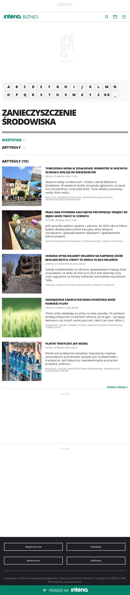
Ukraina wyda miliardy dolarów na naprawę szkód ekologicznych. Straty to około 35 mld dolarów (84, 258)
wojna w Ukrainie (103, 284)
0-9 (107, 94)
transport (51, 325)
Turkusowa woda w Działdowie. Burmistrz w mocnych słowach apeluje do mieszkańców (86, 170)
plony (82, 325)
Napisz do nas (33, 546)
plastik (62, 368)
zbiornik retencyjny (70, 197)
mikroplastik (111, 368)
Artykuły (11, 147)
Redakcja (96, 546)
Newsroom (33, 560)
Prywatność (88, 578)
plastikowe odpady (57, 370)
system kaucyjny (91, 241)
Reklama (96, 560)
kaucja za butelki (113, 241)
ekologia (50, 197)
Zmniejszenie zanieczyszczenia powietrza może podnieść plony (80, 301)
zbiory (63, 325)
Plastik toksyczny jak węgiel (66, 343)
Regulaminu (52, 578)
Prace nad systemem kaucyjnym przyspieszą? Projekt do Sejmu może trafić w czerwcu (86, 214)
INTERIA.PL (114, 578)
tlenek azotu (53, 327)
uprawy (72, 325)
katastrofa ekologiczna (98, 197)
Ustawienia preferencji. (70, 578)
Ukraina (50, 284)
